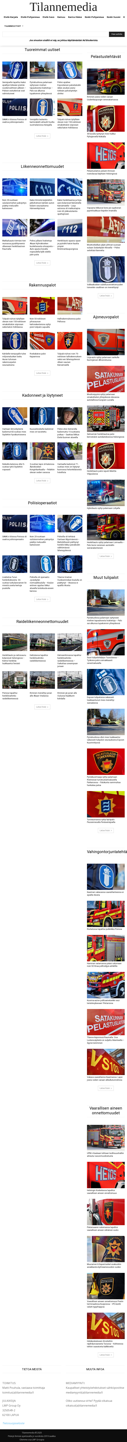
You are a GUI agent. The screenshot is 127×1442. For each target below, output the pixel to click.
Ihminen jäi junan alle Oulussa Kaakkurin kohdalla (67, 695)
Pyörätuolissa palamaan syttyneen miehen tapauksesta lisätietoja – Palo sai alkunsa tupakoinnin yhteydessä (41, 88)
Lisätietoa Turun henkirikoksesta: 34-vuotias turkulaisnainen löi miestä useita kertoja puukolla (14, 582)
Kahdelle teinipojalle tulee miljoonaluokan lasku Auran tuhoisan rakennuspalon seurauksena (14, 359)
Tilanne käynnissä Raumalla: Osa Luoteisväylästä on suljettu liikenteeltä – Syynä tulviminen (105, 1040)
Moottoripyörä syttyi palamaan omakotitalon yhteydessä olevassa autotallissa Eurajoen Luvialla (103, 397)
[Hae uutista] (117, 34)
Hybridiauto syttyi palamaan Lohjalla (103, 508)
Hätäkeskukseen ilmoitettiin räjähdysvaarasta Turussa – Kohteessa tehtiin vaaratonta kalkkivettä (105, 1343)
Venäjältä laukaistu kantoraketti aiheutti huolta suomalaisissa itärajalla (42, 122)
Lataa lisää (42, 135)
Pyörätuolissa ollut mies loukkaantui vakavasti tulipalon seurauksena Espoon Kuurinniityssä (105, 740)
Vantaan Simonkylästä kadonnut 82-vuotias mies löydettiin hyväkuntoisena (14, 432)
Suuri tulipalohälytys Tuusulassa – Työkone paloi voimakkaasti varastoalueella (102, 660)
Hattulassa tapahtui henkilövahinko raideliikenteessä (39, 658)
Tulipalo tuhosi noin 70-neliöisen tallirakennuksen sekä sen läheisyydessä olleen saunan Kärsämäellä (69, 359)
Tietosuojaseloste (13, 1423)
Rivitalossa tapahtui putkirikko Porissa (104, 929)
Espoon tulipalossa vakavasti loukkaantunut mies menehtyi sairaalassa (100, 700)
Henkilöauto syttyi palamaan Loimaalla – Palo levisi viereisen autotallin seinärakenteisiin (105, 545)
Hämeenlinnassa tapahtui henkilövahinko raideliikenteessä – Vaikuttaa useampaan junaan (69, 660)
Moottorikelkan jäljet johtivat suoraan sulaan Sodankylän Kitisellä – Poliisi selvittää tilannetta (104, 248)
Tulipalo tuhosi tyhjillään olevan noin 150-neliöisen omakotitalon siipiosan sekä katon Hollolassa (69, 123)
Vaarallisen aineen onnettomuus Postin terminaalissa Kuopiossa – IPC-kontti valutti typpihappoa (105, 1304)
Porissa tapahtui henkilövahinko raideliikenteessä (10, 695)
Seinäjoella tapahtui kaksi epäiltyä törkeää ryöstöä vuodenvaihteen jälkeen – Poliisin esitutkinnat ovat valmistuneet (14, 88)
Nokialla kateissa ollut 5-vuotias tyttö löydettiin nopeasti (13, 467)
